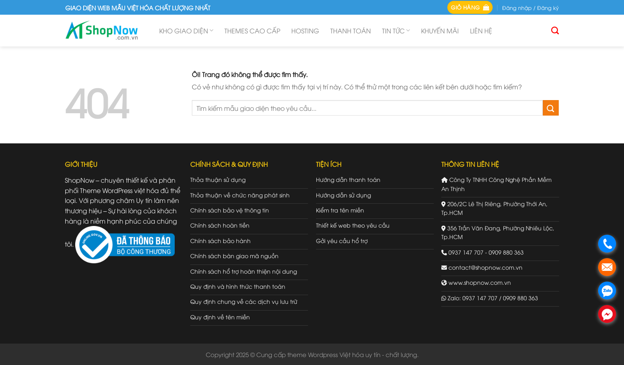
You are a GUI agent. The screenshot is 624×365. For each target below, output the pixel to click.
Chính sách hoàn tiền (220, 225)
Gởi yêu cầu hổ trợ (342, 240)
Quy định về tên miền (220, 317)
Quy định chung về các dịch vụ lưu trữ (243, 301)
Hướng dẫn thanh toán (348, 179)
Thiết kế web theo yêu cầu (353, 225)
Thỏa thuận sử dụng (218, 179)
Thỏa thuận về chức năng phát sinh (240, 195)
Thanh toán (350, 30)
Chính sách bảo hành (220, 240)
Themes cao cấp (252, 30)
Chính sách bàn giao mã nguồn (234, 255)
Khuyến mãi (440, 30)
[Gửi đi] (551, 108)
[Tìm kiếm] (555, 30)
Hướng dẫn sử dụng (343, 195)
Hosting (305, 30)
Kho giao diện (186, 30)
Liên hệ (481, 30)
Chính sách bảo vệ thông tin (229, 210)
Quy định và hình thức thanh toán (237, 286)
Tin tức (396, 30)
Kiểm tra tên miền (340, 210)
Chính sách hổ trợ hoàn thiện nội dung (243, 271)
